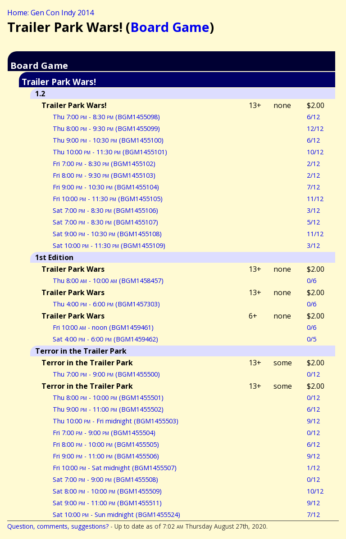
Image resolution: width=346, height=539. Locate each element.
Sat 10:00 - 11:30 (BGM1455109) (109, 245)
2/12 (313, 163)
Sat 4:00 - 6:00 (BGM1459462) (105, 339)
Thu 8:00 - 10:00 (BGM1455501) (108, 397)
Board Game (169, 27)
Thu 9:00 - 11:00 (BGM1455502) (108, 409)
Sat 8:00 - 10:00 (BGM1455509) (107, 491)
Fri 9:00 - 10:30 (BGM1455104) (106, 187)
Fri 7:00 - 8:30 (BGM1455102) (104, 163)
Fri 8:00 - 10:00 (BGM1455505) (106, 444)
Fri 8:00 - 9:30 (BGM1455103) (104, 175)
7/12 (313, 187)
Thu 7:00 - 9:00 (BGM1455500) (106, 374)
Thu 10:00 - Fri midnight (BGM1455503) (115, 421)
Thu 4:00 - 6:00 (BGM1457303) (106, 304)
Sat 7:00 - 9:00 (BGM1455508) (105, 479)
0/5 (311, 339)
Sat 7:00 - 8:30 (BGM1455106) (105, 210)
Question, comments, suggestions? (58, 526)
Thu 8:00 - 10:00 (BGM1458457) (108, 280)
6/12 (313, 116)
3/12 (313, 210)
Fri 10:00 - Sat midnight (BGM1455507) (115, 467)
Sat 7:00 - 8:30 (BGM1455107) (105, 222)
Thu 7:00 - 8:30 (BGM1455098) (106, 116)
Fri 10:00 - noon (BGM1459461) (103, 327)
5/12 (313, 222)
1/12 (313, 467)
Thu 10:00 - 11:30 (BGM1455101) (110, 152)
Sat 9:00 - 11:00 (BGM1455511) (107, 503)
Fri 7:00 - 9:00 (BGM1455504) (104, 432)
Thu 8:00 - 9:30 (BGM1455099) (106, 128)
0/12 (313, 374)
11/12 (315, 198)
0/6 (311, 280)
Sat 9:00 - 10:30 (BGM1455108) (107, 233)
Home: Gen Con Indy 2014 (50, 13)
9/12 (313, 421)
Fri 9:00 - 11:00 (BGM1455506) (106, 456)
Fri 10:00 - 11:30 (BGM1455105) (108, 198)
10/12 (315, 152)
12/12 (315, 128)
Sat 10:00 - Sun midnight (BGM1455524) (116, 514)
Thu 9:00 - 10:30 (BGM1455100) (108, 140)
